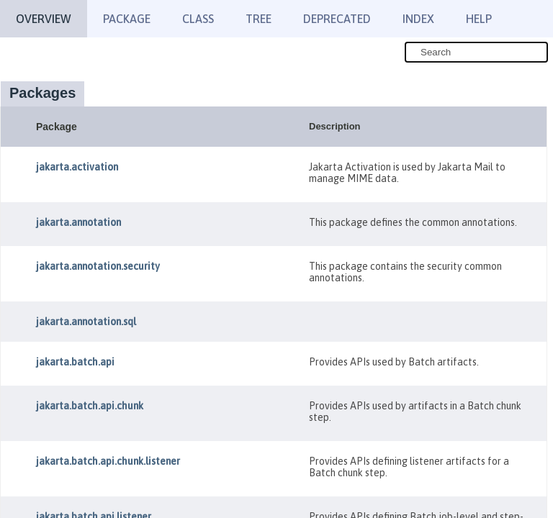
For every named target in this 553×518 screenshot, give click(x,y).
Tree (258, 18)
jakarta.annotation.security (98, 266)
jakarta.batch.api (75, 362)
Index (418, 18)
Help (479, 18)
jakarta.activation (77, 167)
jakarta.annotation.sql (86, 321)
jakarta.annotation (78, 222)
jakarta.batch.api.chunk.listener (108, 461)
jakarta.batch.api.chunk (89, 406)
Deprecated (337, 18)
